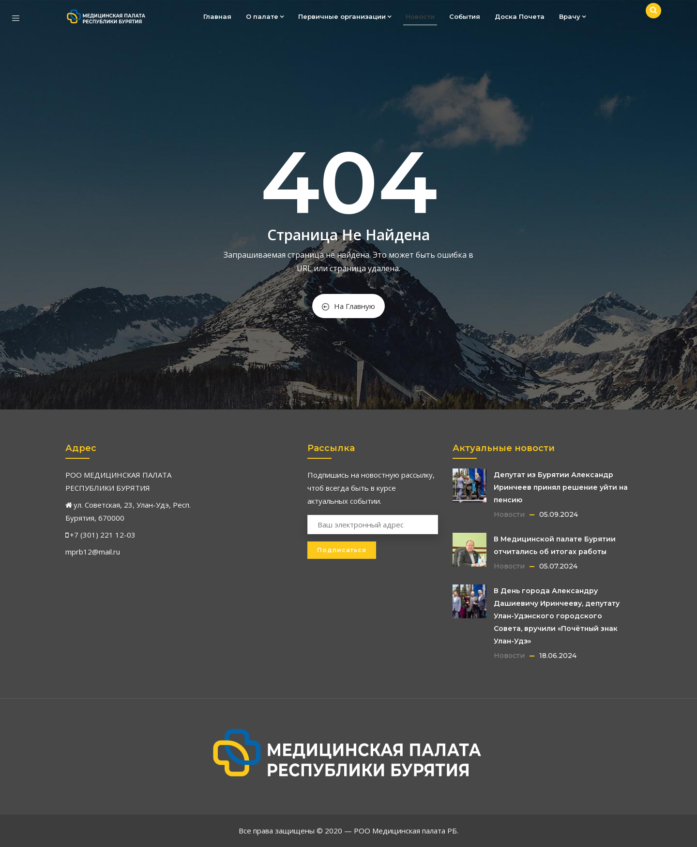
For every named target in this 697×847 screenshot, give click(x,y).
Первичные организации (344, 16)
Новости (420, 16)
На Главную (348, 306)
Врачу (572, 16)
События (464, 16)
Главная (217, 16)
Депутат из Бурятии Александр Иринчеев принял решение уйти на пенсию (561, 487)
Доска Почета (520, 16)
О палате (265, 16)
